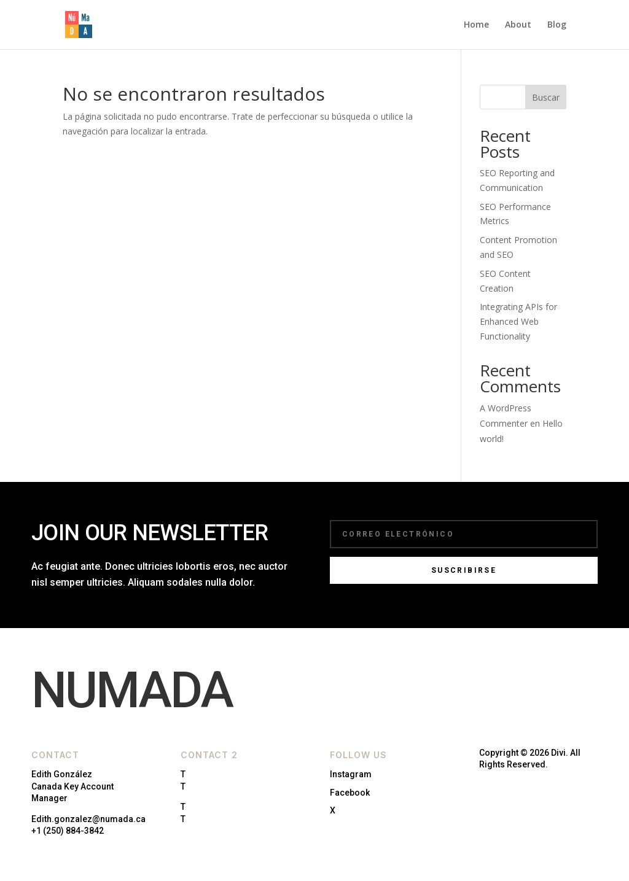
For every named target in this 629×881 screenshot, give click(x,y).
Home (476, 25)
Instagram (351, 774)
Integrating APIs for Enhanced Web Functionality (518, 321)
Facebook (350, 793)
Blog (556, 25)
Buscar (546, 97)
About (518, 25)
